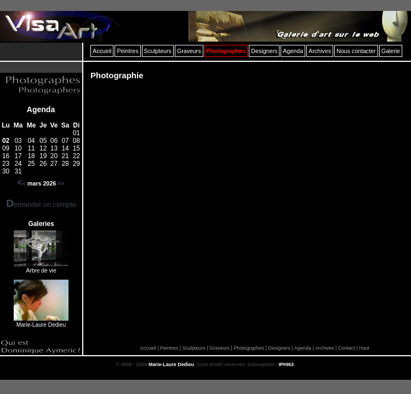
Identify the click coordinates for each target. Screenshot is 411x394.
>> (61, 183)
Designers (279, 348)
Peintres (169, 348)
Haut (364, 348)
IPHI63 (286, 364)
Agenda (41, 109)
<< (21, 183)
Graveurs (219, 348)
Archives (324, 348)
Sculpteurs (193, 348)
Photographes (248, 348)
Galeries (41, 224)
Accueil (148, 348)
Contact (346, 348)
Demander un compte (41, 204)
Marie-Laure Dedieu (171, 364)
